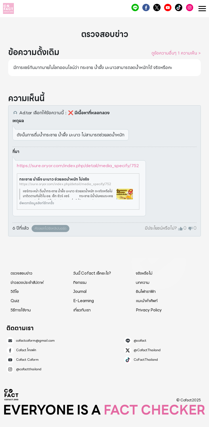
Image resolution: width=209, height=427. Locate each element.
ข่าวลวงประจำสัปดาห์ (27, 282)
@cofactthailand (189, 7)
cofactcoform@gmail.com (35, 340)
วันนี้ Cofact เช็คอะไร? (92, 273)
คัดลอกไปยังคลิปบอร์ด (50, 228)
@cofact (135, 7)
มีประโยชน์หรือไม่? (161, 228)
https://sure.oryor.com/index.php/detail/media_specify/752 (78, 165)
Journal (80, 291)
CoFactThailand (178, 7)
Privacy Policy (149, 310)
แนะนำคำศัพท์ (147, 300)
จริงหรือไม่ (144, 273)
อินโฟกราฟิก (146, 291)
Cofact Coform (168, 7)
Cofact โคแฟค (146, 7)
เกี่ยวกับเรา (82, 310)
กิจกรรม (80, 282)
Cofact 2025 (11, 394)
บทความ (142, 282)
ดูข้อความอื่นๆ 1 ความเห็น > (176, 53)
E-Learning (83, 300)
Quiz (15, 300)
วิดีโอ (15, 291)
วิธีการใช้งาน (21, 310)
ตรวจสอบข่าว (21, 273)
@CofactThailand (157, 7)
